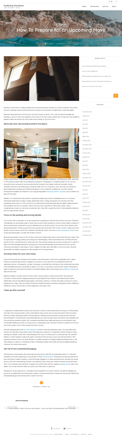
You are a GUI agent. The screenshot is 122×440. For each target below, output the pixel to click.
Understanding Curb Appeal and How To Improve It (96, 76)
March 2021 (85, 198)
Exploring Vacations (14, 6)
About (114, 6)
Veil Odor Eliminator (30, 330)
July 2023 (85, 120)
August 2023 (85, 116)
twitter (111, 1)
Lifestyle (105, 6)
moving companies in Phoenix (65, 230)
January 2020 (86, 219)
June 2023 (85, 124)
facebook (109, 1)
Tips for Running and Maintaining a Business (94, 66)
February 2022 (86, 173)
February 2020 (86, 215)
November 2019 (87, 227)
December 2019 (86, 223)
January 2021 (85, 206)
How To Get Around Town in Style (92, 86)
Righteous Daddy (69, 269)
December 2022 (87, 145)
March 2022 (85, 169)
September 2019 (87, 235)
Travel (84, 6)
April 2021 (85, 194)
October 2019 (86, 231)
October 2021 (86, 186)
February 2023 (86, 141)
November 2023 (87, 112)
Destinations (94, 6)
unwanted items (48, 357)
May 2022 (85, 165)
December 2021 (86, 178)
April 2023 (85, 132)
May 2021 (85, 190)
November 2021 (86, 182)
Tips (49, 386)
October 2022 (86, 153)
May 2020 (85, 210)
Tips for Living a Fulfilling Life (90, 71)
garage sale (64, 364)
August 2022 (85, 157)
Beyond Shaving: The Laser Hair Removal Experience (96, 81)
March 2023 (85, 136)
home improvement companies (56, 191)
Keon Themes (58, 434)
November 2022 (87, 149)
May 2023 (85, 128)
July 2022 (85, 161)
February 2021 (86, 202)
